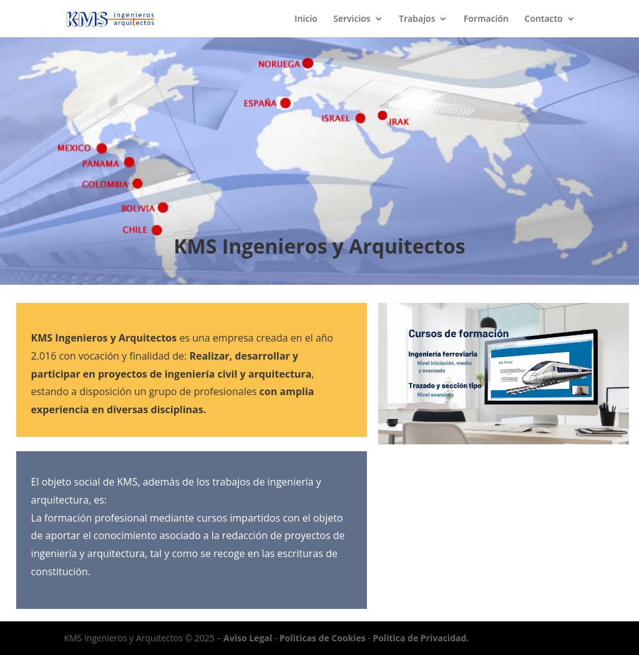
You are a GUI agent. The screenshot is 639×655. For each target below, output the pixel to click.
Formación (486, 19)
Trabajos (417, 19)
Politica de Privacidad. (421, 638)
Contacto (544, 19)
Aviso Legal (247, 638)
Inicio (306, 19)
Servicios (351, 19)
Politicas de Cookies (323, 638)
